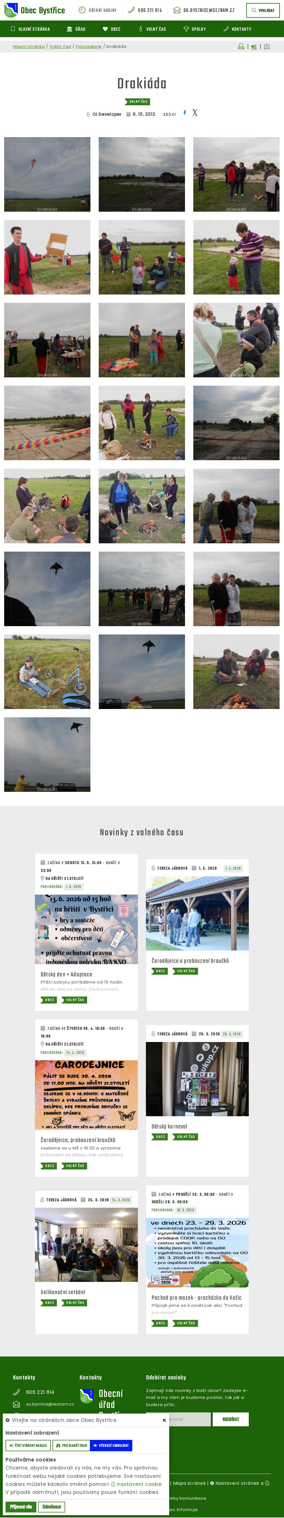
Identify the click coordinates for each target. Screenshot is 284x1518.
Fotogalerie (89, 46)
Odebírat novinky (167, 1378)
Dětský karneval (170, 1127)
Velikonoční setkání (64, 1293)
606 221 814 (155, 10)
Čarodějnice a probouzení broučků (191, 961)
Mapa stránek (189, 1484)
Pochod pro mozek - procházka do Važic (197, 1298)
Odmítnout (51, 1507)
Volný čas (60, 46)
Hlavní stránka (29, 46)
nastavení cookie (136, 1484)
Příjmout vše (21, 1507)
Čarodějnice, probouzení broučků (79, 1140)
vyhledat (263, 11)
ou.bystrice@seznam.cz (211, 10)
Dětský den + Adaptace (67, 974)
